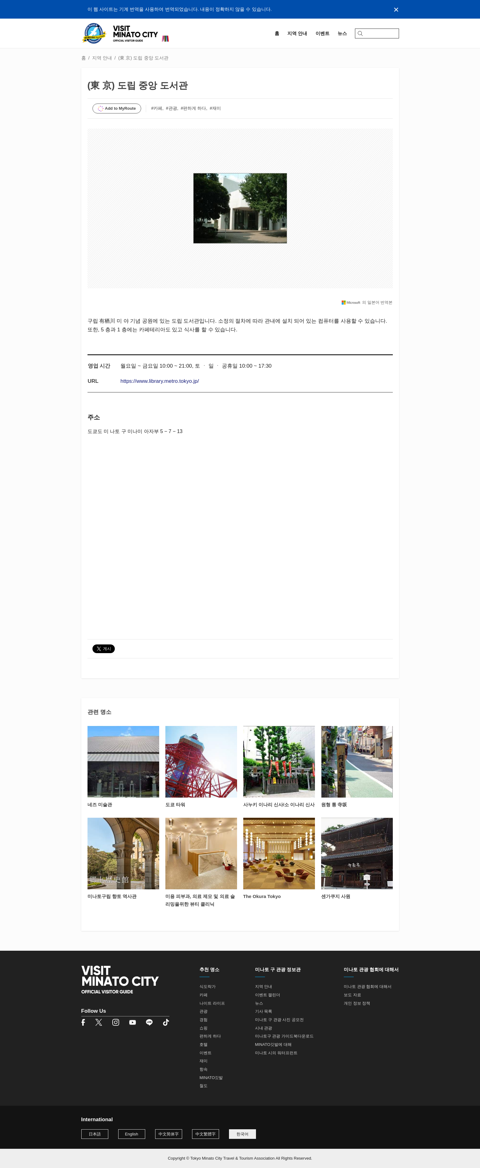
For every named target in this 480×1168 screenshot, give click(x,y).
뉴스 (259, 1003)
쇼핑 (204, 1028)
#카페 (156, 108)
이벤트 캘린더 (267, 995)
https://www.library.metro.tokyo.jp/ (159, 381)
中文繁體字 (205, 1134)
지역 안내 (102, 57)
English (131, 1134)
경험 (204, 1019)
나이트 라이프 (212, 1003)
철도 (204, 1085)
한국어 (242, 1134)
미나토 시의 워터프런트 (276, 1053)
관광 (204, 1011)
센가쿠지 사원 (335, 896)
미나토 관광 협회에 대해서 (368, 986)
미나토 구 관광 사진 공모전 (279, 1019)
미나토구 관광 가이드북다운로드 (284, 1036)
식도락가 (208, 986)
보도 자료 (352, 995)
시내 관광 (263, 1028)
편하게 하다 (210, 1036)
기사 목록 (263, 1011)
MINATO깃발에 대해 (273, 1044)
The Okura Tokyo (262, 896)
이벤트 (206, 1053)
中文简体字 (169, 1134)
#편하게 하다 (193, 108)
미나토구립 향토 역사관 (112, 896)
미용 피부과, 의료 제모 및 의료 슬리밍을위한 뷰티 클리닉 (200, 900)
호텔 (204, 1044)
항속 (204, 1069)
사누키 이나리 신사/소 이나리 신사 (279, 804)
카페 (204, 995)
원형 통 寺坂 (334, 804)
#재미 (215, 108)
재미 (204, 1061)
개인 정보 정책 (357, 1003)
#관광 (171, 108)
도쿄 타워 (175, 804)
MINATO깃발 (211, 1077)
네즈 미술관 (99, 804)
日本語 (95, 1134)
